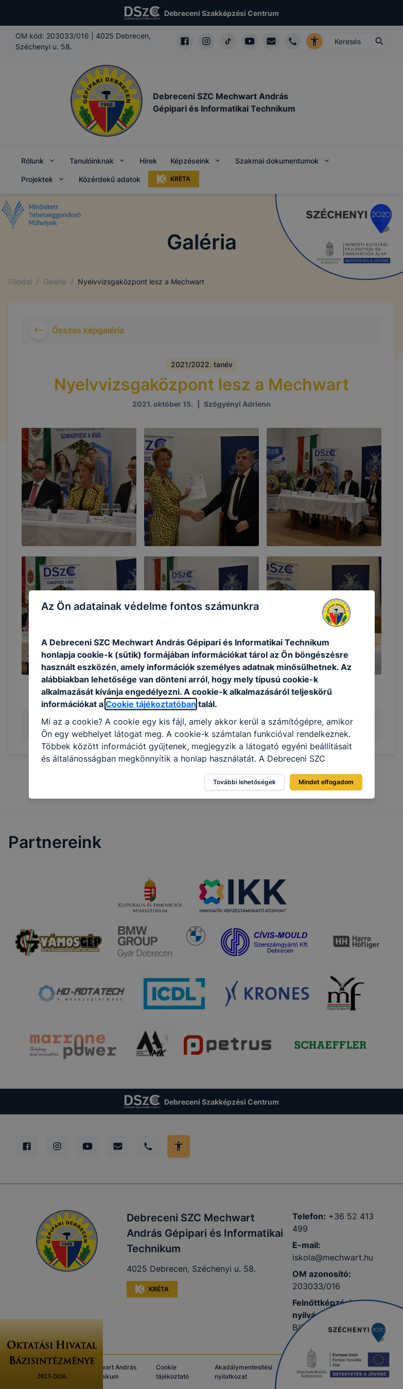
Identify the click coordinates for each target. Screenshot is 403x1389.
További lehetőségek (244, 782)
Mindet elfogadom (326, 782)
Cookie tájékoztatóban (151, 704)
